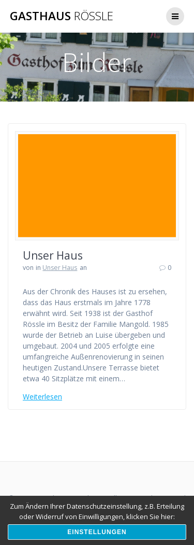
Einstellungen (96, 532)
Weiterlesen (42, 396)
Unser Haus (53, 255)
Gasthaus (61, 16)
